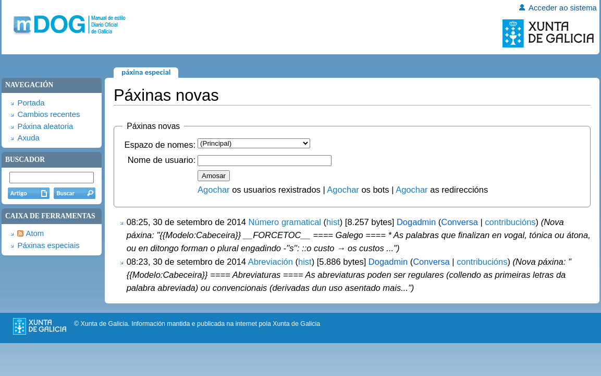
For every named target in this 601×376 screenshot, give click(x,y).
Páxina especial (145, 72)
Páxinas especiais (48, 245)
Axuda (28, 138)
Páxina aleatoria (45, 126)
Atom (35, 233)
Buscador (25, 159)
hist (333, 222)
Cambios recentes (48, 114)
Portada (30, 103)
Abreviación (270, 261)
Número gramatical (285, 222)
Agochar (213, 189)
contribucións (510, 222)
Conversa (459, 222)
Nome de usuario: (161, 159)
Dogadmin (416, 222)
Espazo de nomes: (159, 144)
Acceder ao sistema (563, 8)
